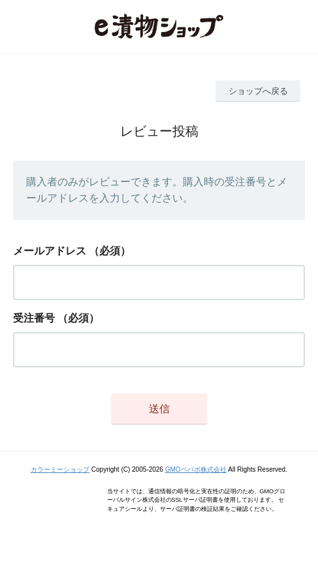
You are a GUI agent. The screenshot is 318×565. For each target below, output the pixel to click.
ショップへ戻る (258, 91)
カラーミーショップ (60, 469)
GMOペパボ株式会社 (196, 469)
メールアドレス (49, 250)
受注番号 (34, 318)
